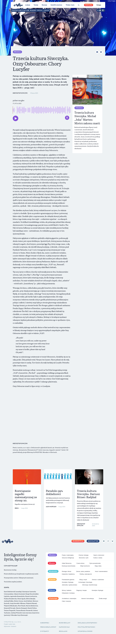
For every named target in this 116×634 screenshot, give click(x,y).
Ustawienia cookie (85, 631)
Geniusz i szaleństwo (98, 579)
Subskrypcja (78, 541)
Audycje (27, 5)
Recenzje (44, 5)
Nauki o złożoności (98, 555)
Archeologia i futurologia (85, 582)
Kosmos (52, 563)
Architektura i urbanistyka (69, 598)
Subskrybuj (88, 5)
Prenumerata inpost (48, 627)
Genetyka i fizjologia (67, 582)
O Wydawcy (44, 631)
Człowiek (53, 579)
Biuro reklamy (64, 623)
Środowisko (53, 571)
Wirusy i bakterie (66, 590)
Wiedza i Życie (70, 5)
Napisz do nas (64, 627)
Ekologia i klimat (66, 571)
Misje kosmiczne (85, 566)
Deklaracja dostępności (87, 623)
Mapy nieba (98, 566)
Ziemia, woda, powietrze (83, 571)
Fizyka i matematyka (68, 555)
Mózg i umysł (83, 579)
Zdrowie (52, 590)
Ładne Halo (12, 624)
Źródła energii (103, 598)
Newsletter (93, 541)
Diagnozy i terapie (81, 590)
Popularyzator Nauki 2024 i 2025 (30, 10)
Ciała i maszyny (66, 601)
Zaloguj (98, 5)
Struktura (18, 52)
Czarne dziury (80, 563)
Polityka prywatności (86, 627)
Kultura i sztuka (97, 558)
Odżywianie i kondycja (68, 593)
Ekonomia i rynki (83, 558)
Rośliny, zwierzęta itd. (86, 574)
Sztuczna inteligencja (68, 558)
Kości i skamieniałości (101, 571)
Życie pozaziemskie (95, 563)
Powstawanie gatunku (68, 579)
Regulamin (63, 631)
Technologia (53, 598)
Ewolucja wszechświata (68, 566)
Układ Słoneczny (66, 563)
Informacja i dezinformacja (89, 585)
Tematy (36, 5)
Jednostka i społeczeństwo (69, 585)
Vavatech (13, 626)
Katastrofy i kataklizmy (68, 574)
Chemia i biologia (83, 555)
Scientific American (56, 5)
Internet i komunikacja (87, 598)
